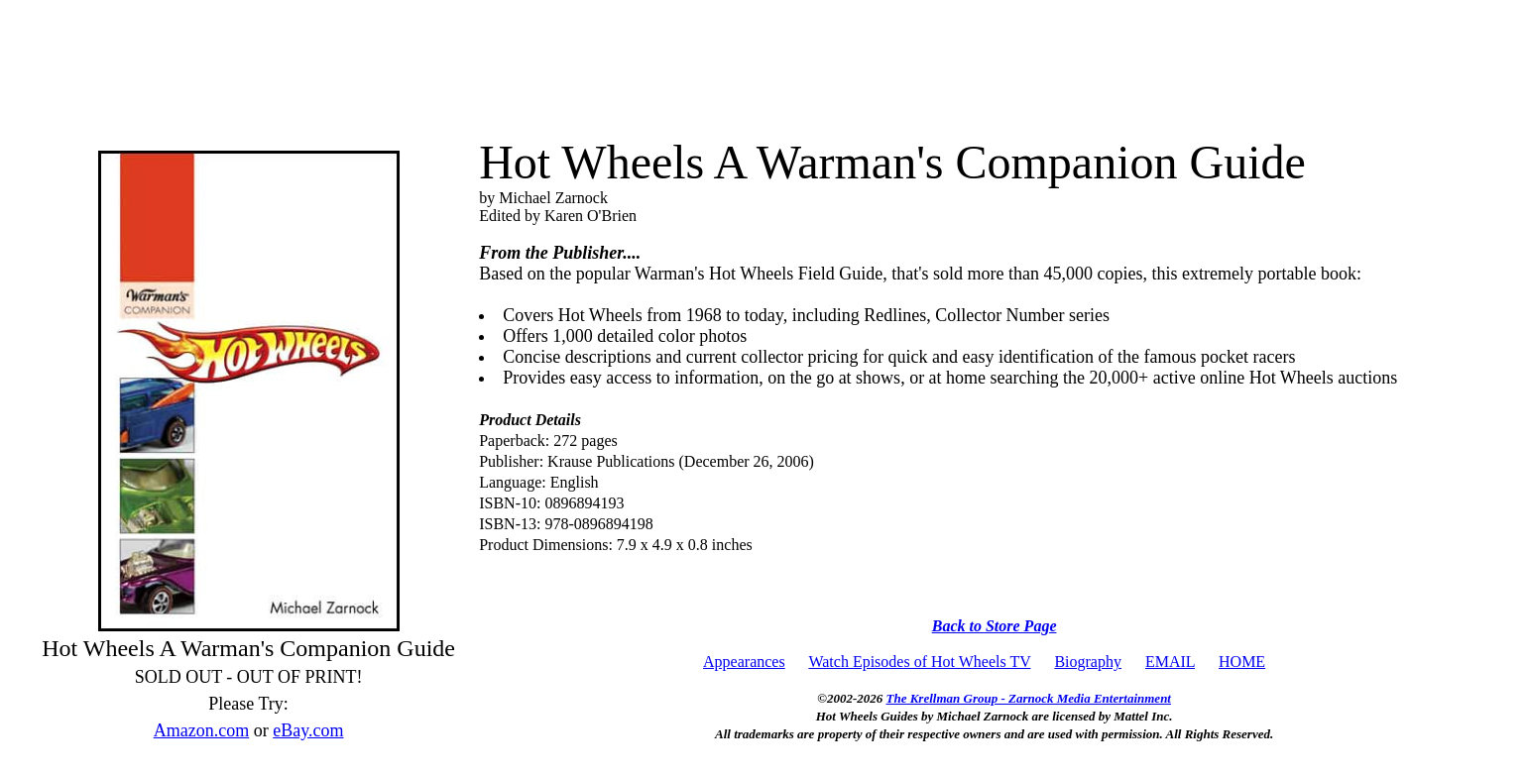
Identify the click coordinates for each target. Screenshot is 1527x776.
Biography (1087, 661)
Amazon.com (201, 730)
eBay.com (308, 730)
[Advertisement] (763, 60)
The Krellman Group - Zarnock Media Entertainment (1028, 698)
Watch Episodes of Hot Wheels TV (919, 661)
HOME (1242, 661)
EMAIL (1170, 661)
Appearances (744, 661)
